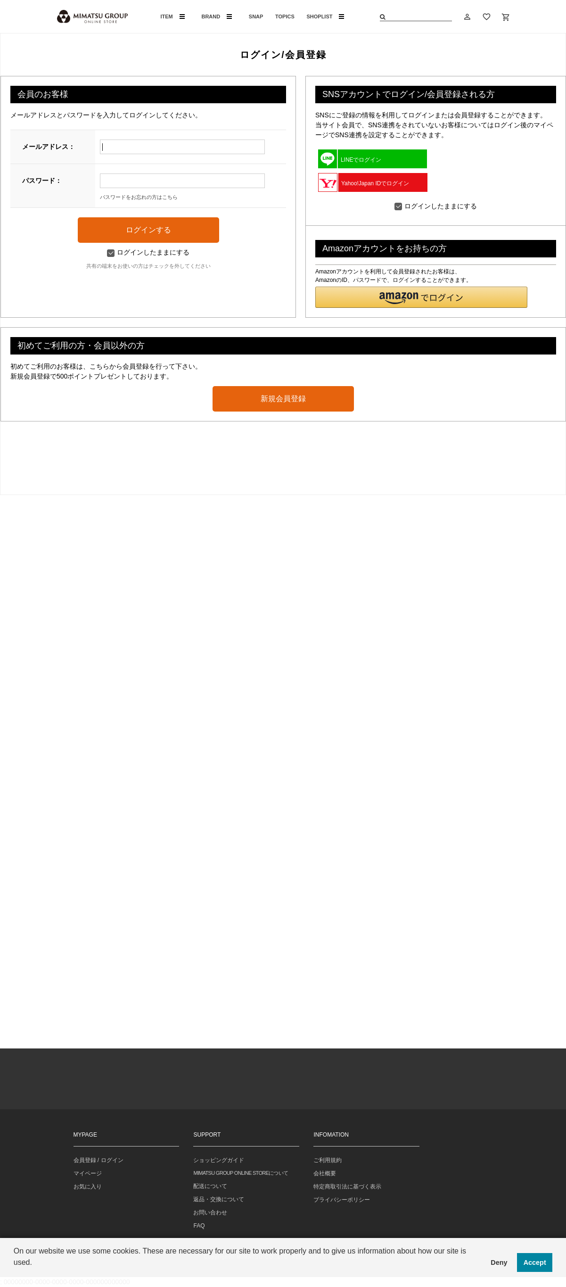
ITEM (173, 16)
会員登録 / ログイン (98, 1160)
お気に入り (88, 1186)
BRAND (216, 16)
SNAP (256, 16)
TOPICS (285, 16)
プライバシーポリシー (341, 1199)
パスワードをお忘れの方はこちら (139, 197)
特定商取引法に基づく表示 (347, 1186)
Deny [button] (499, 1262)
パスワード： (42, 180)
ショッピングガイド (218, 1160)
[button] (421, 297)
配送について (210, 1186)
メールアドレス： (48, 146)
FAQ (199, 1225)
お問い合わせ (210, 1212)
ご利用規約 (327, 1160)
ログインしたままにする (148, 252)
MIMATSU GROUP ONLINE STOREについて (240, 1173)
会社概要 (324, 1173)
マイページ (88, 1173)
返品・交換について (218, 1199)
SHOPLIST (325, 16)
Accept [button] (535, 1262)
